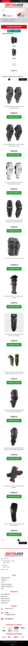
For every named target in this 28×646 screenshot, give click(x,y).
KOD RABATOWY (6, 1)
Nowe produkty (5, 598)
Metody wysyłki (5, 577)
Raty (2, 588)
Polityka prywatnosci (7, 586)
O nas (2, 582)
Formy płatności (5, 594)
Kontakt (22, 1)
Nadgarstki (14, 70)
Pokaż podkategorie (7, 33)
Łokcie (14, 46)
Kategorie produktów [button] (14, 27)
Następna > (23, 79)
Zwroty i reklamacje (6, 584)
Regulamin (4, 580)
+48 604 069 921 (9, 608)
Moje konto (4, 603)
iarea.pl (16, 644)
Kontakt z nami (5, 600)
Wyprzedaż (4, 596)
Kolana (14, 58)
